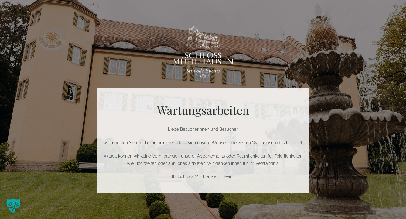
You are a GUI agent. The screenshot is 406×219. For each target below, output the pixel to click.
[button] (13, 205)
